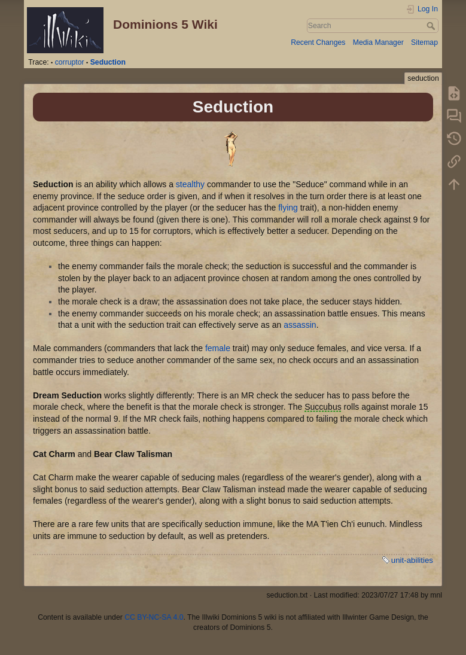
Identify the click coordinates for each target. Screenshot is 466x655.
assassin (300, 325)
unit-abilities (412, 560)
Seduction (108, 62)
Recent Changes (318, 42)
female (217, 348)
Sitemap (424, 42)
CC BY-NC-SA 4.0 (153, 617)
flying (288, 207)
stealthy (190, 184)
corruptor (69, 62)
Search (432, 26)
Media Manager (378, 42)
